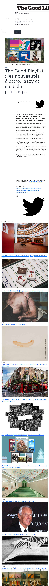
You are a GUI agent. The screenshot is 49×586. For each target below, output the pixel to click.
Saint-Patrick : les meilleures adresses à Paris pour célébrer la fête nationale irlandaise (24, 400)
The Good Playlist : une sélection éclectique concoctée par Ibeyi (27, 190)
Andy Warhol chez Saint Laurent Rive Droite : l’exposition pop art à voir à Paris (24, 365)
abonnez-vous (40, 7)
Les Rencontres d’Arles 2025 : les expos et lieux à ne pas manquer (24, 568)
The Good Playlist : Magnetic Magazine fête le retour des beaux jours (28, 188)
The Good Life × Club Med (25, 24)
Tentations (24, 14)
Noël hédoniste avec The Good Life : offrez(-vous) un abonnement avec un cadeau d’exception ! (24, 467)
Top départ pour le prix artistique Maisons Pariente (19, 501)
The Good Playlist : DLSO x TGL (22, 192)
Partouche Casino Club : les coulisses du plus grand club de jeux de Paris (24, 256)
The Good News (17, 24)
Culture (6, 67)
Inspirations (24, 20)
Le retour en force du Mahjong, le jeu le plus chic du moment (22, 291)
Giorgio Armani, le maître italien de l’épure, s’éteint (19, 534)
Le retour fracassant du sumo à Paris (14, 324)
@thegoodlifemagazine (36, 182)
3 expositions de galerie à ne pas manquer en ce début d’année (23, 435)
